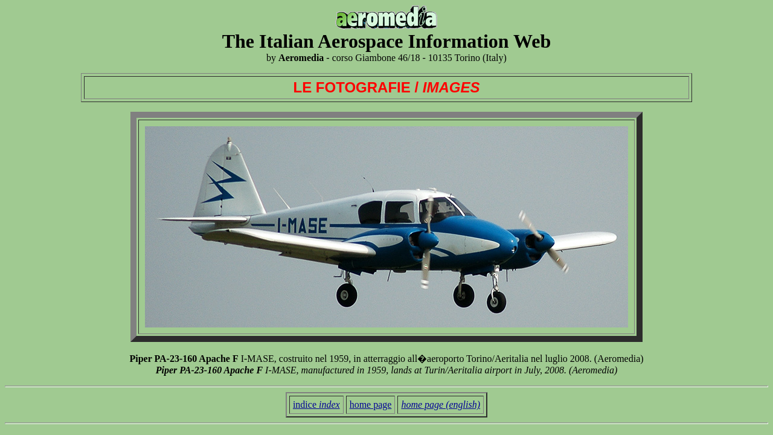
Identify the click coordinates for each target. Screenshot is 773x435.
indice (316, 404)
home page (371, 404)
